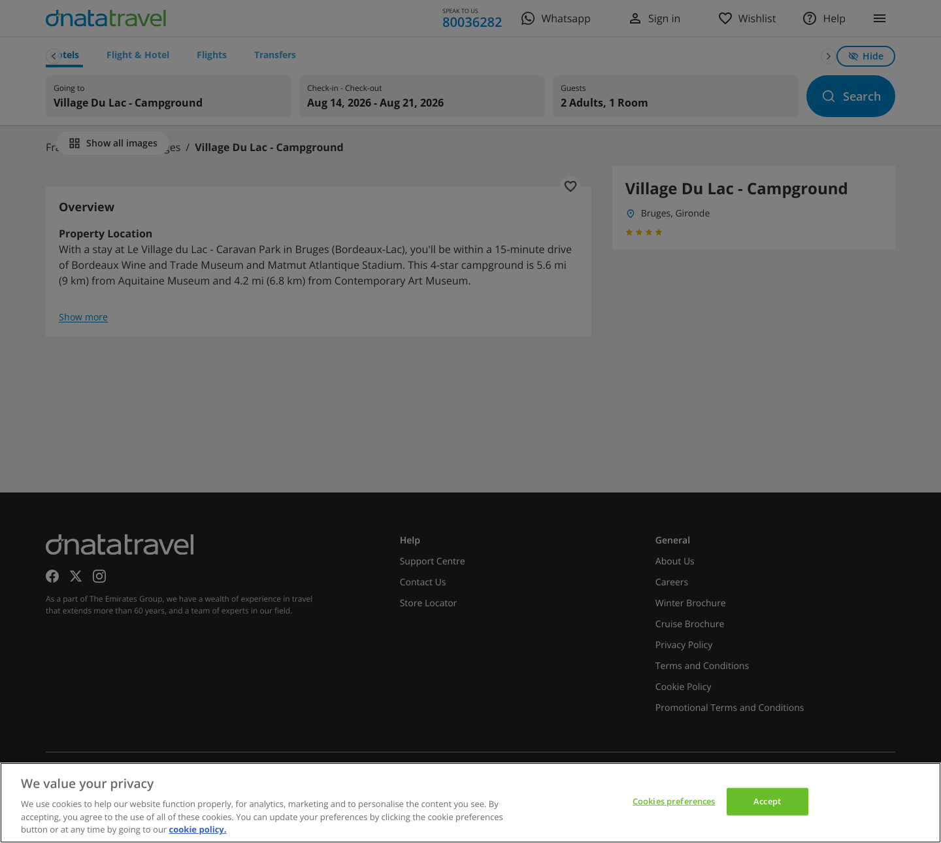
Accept (767, 801)
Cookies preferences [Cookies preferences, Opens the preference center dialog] (674, 801)
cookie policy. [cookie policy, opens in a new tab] (198, 829)
